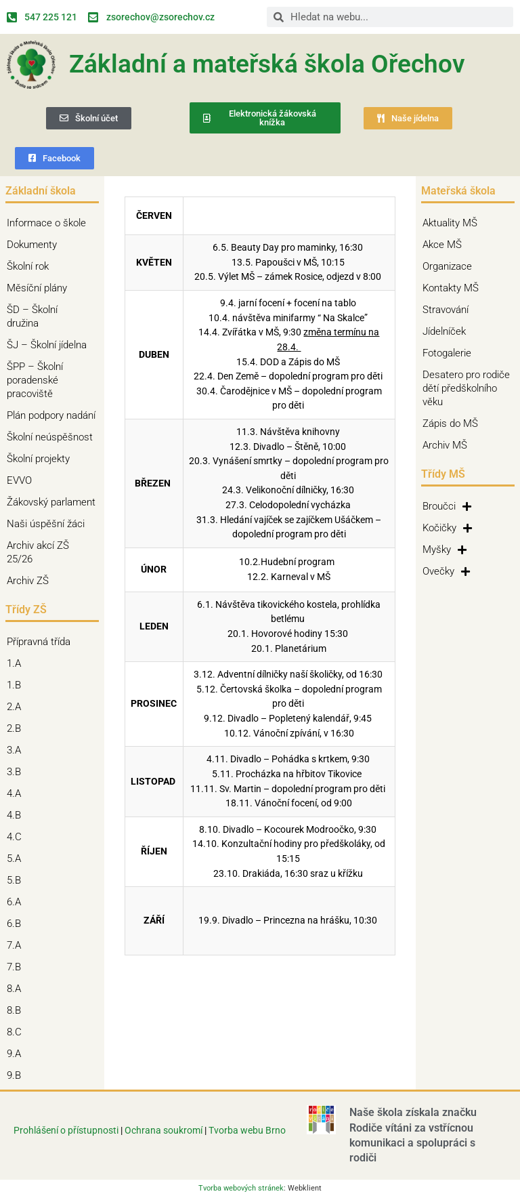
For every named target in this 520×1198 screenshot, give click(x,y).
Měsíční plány (37, 288)
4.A (17, 793)
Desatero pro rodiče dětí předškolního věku (466, 388)
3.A (17, 750)
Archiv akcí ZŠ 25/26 (38, 552)
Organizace (447, 266)
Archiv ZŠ (31, 580)
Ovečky (446, 571)
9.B (17, 1075)
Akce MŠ (442, 245)
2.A (17, 707)
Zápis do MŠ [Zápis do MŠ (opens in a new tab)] (450, 423)
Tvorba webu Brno (247, 1130)
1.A (17, 663)
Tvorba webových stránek (241, 1188)
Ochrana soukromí (164, 1130)
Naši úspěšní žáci (46, 524)
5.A (17, 858)
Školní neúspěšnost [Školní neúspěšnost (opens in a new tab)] (50, 437)
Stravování (445, 310)
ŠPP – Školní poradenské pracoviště (52, 380)
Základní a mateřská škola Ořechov (267, 64)
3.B (17, 772)
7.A (17, 945)
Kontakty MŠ (450, 288)
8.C (17, 1032)
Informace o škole (50, 223)
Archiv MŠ (444, 445)
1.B (17, 685)
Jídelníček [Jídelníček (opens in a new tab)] (444, 331)
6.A (17, 902)
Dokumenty (35, 244)
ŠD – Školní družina (52, 316)
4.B (17, 815)
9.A (17, 1053)
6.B (17, 923)
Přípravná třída (42, 641)
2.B (17, 728)
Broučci (446, 506)
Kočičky (447, 528)
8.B (17, 1010)
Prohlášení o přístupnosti (66, 1130)
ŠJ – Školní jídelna (50, 345)
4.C (17, 837)
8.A (17, 988)
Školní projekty (42, 459)
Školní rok (28, 266)
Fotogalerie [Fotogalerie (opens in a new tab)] (446, 353)
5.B (17, 880)
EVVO (19, 480)
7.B (17, 967)
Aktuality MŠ (449, 223)
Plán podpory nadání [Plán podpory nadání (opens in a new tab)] (51, 415)
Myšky (444, 549)
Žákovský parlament (51, 502)
